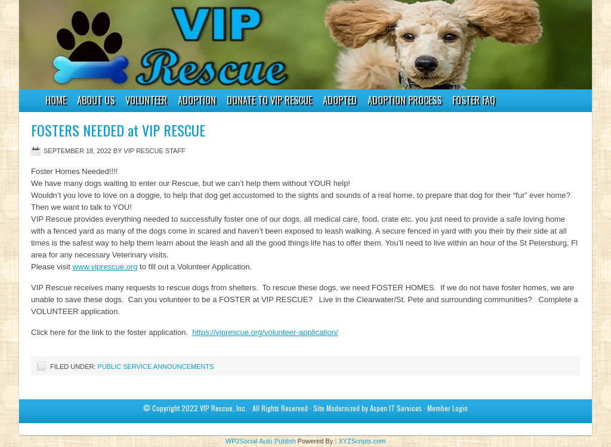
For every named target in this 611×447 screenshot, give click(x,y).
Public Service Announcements (155, 366)
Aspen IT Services (396, 408)
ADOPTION (194, 102)
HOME (55, 100)
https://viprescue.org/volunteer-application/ (265, 332)
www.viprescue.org (104, 266)
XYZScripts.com (361, 441)
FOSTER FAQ (473, 100)
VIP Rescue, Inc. (223, 408)
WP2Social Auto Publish (261, 441)
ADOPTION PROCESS (405, 100)
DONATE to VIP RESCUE (269, 100)
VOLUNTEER (143, 102)
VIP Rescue (293, 44)
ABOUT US (96, 100)
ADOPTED (340, 100)
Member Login (447, 408)
